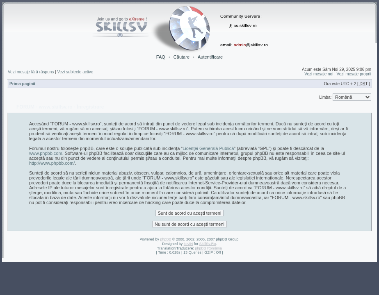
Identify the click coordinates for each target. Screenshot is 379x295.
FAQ (160, 56)
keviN (188, 244)
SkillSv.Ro (207, 244)
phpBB (165, 239)
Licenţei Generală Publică (208, 148)
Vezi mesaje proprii (354, 74)
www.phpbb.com (45, 153)
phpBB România (208, 248)
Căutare (182, 56)
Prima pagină (22, 84)
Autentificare (210, 56)
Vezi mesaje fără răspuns (31, 72)
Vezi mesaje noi (318, 74)
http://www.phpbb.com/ (52, 163)
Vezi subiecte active (75, 72)
